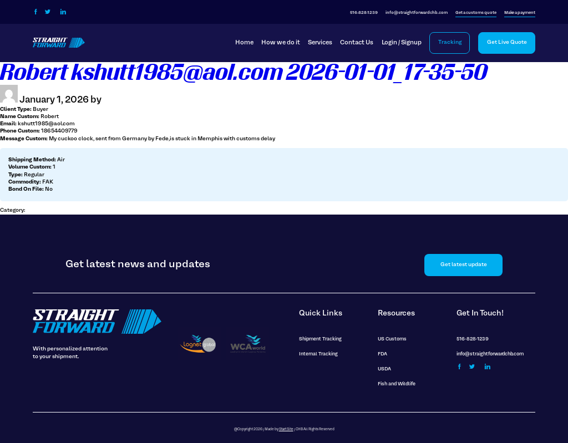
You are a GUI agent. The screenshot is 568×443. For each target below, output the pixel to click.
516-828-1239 (364, 13)
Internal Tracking (318, 354)
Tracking (450, 42)
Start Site (286, 429)
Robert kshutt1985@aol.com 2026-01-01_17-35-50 (243, 73)
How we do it (280, 42)
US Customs (392, 339)
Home (244, 42)
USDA (384, 369)
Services (320, 42)
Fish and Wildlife (396, 384)
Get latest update (463, 264)
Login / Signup (402, 42)
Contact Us (356, 42)
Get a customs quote (475, 13)
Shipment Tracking (320, 339)
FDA (382, 354)
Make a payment (519, 13)
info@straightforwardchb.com (417, 13)
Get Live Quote (507, 42)
